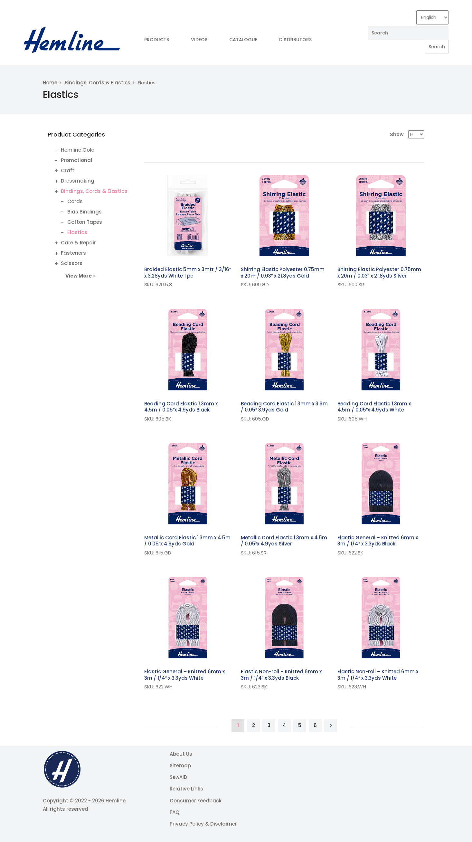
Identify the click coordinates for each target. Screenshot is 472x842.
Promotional (76, 160)
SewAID (178, 777)
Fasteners (73, 253)
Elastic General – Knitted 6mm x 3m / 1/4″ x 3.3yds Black (377, 540)
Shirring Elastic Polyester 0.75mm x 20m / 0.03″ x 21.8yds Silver (379, 272)
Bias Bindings (84, 211)
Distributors (295, 39)
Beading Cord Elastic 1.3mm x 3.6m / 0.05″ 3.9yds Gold (284, 406)
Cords (75, 201)
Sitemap (180, 765)
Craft (67, 170)
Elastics (77, 232)
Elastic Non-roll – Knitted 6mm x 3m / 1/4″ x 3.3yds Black (281, 674)
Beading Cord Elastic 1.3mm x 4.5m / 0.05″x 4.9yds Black (181, 406)
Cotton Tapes (84, 222)
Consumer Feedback (196, 800)
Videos (199, 39)
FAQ (174, 812)
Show (397, 134)
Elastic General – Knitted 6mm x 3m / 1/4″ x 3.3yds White (184, 674)
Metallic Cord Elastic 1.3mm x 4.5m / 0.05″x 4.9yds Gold (187, 540)
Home (50, 82)
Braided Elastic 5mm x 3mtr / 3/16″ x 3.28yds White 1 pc (187, 272)
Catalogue (243, 39)
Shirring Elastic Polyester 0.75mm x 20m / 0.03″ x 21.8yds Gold (283, 272)
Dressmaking (77, 180)
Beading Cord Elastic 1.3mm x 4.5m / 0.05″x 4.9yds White (374, 406)
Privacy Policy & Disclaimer (203, 823)
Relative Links (186, 788)
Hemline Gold (78, 150)
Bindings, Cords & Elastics (97, 82)
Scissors (71, 263)
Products (156, 39)
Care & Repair (78, 242)
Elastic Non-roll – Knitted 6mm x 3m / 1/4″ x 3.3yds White (377, 674)
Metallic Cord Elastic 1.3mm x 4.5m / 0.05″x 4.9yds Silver (284, 540)
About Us (181, 754)
